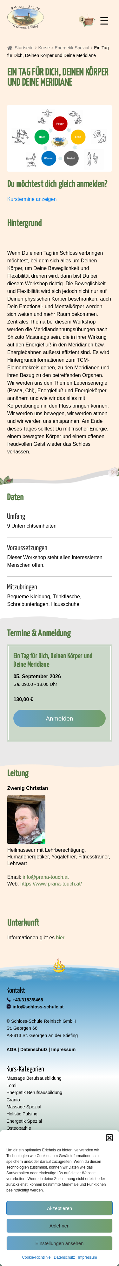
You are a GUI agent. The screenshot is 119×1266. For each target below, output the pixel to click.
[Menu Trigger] (104, 21)
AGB (11, 1049)
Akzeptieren (59, 1208)
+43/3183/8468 (27, 999)
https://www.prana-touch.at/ (51, 883)
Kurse (44, 47)
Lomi (11, 1085)
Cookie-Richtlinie (36, 1257)
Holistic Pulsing (21, 1113)
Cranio (13, 1099)
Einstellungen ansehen (60, 1243)
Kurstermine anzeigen (32, 199)
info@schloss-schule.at (37, 1006)
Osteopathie (18, 1128)
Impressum (87, 1257)
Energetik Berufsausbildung (34, 1092)
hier (60, 937)
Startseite (24, 47)
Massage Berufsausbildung (34, 1078)
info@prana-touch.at (46, 877)
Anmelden (59, 718)
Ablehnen (59, 1225)
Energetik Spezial (72, 47)
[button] (109, 1137)
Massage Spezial (23, 1106)
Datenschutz (64, 1257)
